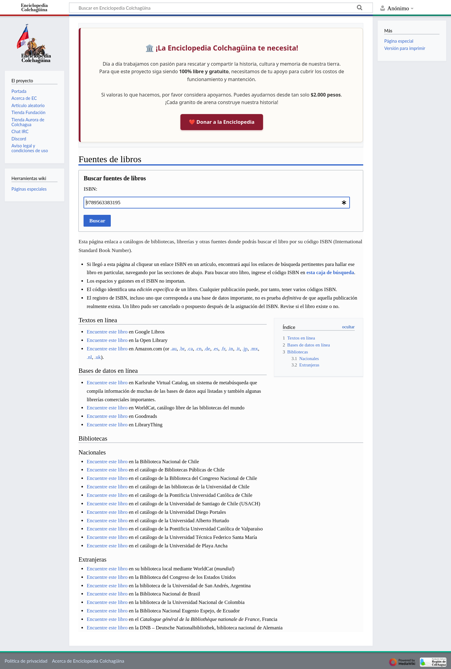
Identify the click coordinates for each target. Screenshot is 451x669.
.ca (190, 349)
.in (230, 349)
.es (215, 349)
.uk (97, 357)
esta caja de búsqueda (330, 272)
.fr (223, 349)
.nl (89, 357)
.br (182, 349)
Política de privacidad (26, 661)
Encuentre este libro (107, 332)
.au (173, 349)
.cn (199, 349)
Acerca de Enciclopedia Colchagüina (88, 661)
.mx (254, 349)
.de (207, 349)
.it (238, 349)
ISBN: (90, 189)
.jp (245, 349)
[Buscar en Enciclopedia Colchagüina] (221, 7)
